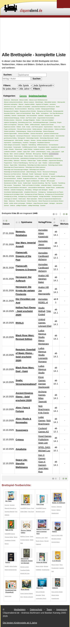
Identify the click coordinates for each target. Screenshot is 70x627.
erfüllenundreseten (35, 124)
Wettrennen (12, 201)
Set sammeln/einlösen (10, 178)
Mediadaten (20, 609)
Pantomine (23, 160)
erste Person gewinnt (37, 126)
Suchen (20, 183)
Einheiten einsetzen (9, 120)
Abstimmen (7, 100)
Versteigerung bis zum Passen (55, 192)
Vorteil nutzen (22, 198)
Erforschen (21, 124)
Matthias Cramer (24, 536)
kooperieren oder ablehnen (58, 147)
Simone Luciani (24, 566)
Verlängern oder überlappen (40, 189)
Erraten (28, 126)
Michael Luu (44, 450)
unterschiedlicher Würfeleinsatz (36, 187)
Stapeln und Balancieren (32, 180)
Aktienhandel (14, 100)
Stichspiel (43, 180)
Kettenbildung (32, 144)
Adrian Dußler (13, 566)
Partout (11, 557)
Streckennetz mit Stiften (10, 183)
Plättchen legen (32, 160)
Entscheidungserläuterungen (40, 122)
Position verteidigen (42, 160)
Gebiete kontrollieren (9, 131)
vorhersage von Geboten (10, 198)
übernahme (59, 203)
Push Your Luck (33, 163)
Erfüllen (27, 124)
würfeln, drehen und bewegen (17, 203)
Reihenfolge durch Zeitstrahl (37, 169)
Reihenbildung (22, 165)
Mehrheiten (29, 153)
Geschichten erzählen (49, 135)
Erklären (19, 126)
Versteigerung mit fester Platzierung (34, 194)
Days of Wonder (40, 591)
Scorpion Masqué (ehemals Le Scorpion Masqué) (10, 508)
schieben (18, 176)
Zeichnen (6, 205)
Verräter (51, 189)
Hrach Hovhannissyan (11, 569)
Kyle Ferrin (43, 412)
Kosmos (7, 505)
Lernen (48, 151)
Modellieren (45, 153)
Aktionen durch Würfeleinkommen (38, 100)
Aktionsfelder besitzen (50, 102)
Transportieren (17, 185)
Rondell (31, 174)
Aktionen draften (23, 100)
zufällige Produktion (21, 205)
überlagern (52, 203)
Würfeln (6, 203)
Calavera (57, 583)
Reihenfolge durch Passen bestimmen (14, 167)
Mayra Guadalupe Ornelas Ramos (11, 540)
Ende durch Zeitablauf (47, 120)
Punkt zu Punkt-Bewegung (20, 163)
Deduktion (41, 115)
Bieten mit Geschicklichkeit (23, 113)
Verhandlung (28, 189)
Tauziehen (54, 183)
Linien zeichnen (55, 151)
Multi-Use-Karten (8, 156)
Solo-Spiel (52, 178)
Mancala (6, 153)
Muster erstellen (38, 156)
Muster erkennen (28, 156)
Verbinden (6, 189)
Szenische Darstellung (38, 183)
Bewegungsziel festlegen (48, 108)
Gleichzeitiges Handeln (32, 138)
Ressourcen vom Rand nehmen (12, 174)
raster (39, 163)
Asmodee (43, 230)
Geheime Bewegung (48, 131)
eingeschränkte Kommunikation (45, 118)
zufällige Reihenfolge (33, 205)
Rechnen (6, 165)
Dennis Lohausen (28, 596)
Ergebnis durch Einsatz (47, 124)
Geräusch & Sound (37, 135)
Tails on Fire (11, 525)
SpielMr (7, 566)
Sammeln (45, 174)
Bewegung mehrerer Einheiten (28, 111)
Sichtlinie (19, 178)
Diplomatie (57, 115)
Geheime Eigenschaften (10, 133)
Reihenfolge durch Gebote (55, 165)
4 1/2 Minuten (57, 556)
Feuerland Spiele (25, 570)
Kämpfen (11, 149)
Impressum (61, 609)
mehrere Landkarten (19, 153)
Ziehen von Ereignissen (10, 124)
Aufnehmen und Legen (10, 106)
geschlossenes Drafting (10, 138)
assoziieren (53, 104)
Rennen (39, 171)
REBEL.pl (43, 302)
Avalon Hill (43, 275)
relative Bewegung (31, 171)
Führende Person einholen (24, 129)
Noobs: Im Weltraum (58, 498)
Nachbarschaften (48, 156)
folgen (63, 126)
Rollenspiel (25, 174)
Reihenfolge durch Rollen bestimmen (35, 167)
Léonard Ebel (44, 326)
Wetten (6, 201)
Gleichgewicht (21, 138)
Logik (62, 151)
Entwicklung (52, 122)
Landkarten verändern (10, 151)
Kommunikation (8, 147)
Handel (56, 138)
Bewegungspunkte (58, 111)
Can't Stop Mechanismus (56, 113)
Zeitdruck (12, 205)
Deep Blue (42, 583)
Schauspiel (52, 174)
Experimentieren (48, 126)
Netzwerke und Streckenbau (11, 158)
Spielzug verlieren (20, 180)
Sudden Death (27, 183)
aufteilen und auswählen (23, 106)
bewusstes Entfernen (9, 113)
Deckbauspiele (21, 115)
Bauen (58, 106)
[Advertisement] (36, 34)
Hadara (57, 527)
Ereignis (59, 122)
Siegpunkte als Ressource (30, 178)
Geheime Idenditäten (23, 133)
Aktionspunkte (61, 102)
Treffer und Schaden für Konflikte (31, 185)
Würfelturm (29, 203)
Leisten (33, 151)
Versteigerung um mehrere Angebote (28, 196)
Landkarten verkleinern (52, 149)
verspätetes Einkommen (30, 192)
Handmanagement (9, 140)
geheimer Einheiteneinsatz (51, 133)
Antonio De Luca (24, 573)
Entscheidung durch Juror (25, 122)
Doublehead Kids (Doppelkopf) (11, 586)
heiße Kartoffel (19, 140)
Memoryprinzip (37, 153)
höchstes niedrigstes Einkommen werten (47, 140)
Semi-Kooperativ (45, 176)
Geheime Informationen (36, 133)
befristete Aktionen (9, 108)
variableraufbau (60, 187)
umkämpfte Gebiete (46, 185)
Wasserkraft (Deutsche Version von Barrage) (27, 556)
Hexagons (27, 140)
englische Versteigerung (10, 122)
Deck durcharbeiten (32, 115)
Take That (47, 183)
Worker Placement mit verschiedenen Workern (50, 201)
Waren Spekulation (32, 198)
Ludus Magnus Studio (42, 333)
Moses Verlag (39, 566)
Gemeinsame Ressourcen (23, 135)
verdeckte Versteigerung (17, 189)
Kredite (6, 149)
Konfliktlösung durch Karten (29, 147)
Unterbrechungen (57, 185)
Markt (11, 153)
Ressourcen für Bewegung (50, 171)
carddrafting (7, 115)
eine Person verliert (31, 118)
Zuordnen (42, 205)
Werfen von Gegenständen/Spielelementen (49, 198)
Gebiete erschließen (60, 129)
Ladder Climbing (27, 149)
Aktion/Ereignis (39, 102)
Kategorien (24, 144)
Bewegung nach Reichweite (44, 111)
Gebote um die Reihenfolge (34, 131)
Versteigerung (42, 192)
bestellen (37, 108)
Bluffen (38, 113)
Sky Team (11, 496)
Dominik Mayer (55, 542)
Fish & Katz (42, 499)
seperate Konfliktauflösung (58, 176)
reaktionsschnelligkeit (54, 163)
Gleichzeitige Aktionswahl (46, 138)
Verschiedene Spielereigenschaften (13, 192)
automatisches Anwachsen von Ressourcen (43, 106)
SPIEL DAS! (44, 447)
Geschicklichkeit (60, 135)
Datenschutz (36, 609)
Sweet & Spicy (26, 499)
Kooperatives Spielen (44, 147)
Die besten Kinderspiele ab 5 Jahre (20, 622)
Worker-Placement (32, 201)
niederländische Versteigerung (52, 158)
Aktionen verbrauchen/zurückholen (13, 102)
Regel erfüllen (13, 165)
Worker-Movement (21, 201)
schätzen (37, 176)
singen (46, 178)
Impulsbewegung (16, 142)
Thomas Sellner (9, 537)
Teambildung (61, 183)
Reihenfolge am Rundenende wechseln (14, 171)
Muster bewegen (18, 156)
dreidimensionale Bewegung (11, 118)
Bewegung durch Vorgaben (11, 111)
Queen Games (24, 593)
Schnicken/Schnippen (28, 176)
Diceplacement (49, 115)
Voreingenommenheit (57, 196)
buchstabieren (45, 113)
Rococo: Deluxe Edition (26, 526)
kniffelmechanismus (42, 144)
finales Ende (57, 126)
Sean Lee (43, 443)
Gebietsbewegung (21, 131)
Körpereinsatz (18, 149)
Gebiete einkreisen (48, 129)
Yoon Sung (31, 511)
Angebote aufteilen (30, 104)
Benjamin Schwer (56, 538)
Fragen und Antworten (10, 129)
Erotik (23, 126)
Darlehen (13, 115)
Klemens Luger (40, 537)
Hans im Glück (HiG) (57, 535)
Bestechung (31, 108)
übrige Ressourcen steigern (40, 203)
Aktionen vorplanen (29, 102)
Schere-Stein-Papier (9, 176)
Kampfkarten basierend (43, 142)
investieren (25, 142)
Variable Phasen (50, 187)
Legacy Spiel (26, 151)
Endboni (38, 120)
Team (49, 609)
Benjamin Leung (40, 511)
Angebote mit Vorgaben (42, 104)
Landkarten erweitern (39, 149)
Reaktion (45, 163)
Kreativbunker (45, 569)
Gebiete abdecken (37, 129)
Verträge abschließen (44, 196)
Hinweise (33, 140)
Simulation (41, 178)
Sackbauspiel (38, 174)
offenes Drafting (8, 160)
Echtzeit (22, 118)
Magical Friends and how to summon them (42, 526)
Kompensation (17, 147)
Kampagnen (33, 142)
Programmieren (8, 163)
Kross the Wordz (42, 557)
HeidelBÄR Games (25, 508)
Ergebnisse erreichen (9, 126)
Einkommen (19, 120)
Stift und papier (51, 180)
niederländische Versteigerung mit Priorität (31, 158)
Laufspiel (19, 151)
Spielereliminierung (9, 180)
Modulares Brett (53, 153)
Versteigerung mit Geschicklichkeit (54, 194)
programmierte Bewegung (56, 160)
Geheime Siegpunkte (9, 135)
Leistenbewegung (40, 151)
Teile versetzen (8, 185)
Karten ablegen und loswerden (12, 144)
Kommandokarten (53, 144)
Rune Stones (26, 585)
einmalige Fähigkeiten (29, 120)
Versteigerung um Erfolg (10, 196)
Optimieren (17, 160)
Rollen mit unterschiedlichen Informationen (15, 187)
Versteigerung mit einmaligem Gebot (14, 194)
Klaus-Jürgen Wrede (57, 591)
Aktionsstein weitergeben (10, 104)
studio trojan (8, 596)
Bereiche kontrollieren (21, 108)
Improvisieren (7, 142)
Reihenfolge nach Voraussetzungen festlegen (16, 169)
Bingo (33, 113)
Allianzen (21, 104)
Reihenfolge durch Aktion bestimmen (37, 165)
